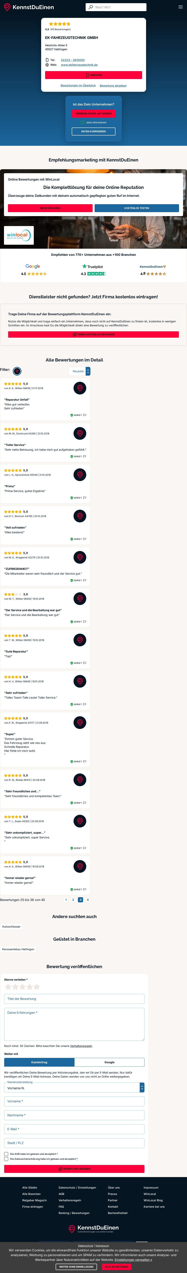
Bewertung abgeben (113, 85)
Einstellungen (87, 1187)
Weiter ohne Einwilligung (76, 1266)
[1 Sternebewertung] (8, 987)
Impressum (151, 1187)
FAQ (61, 1206)
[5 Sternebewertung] (37, 987)
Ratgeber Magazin (34, 1200)
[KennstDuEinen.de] (29, 7)
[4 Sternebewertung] (29, 987)
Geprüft (78, 415)
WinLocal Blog (153, 1200)
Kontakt (113, 1206)
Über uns (114, 1187)
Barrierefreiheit (118, 1213)
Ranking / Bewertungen (74, 1213)
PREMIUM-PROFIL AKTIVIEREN (93, 113)
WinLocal (150, 1194)
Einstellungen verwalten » (133, 1260)
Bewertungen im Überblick (78, 85)
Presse (112, 1194)
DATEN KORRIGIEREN (93, 131)
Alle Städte (29, 1187)
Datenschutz (67, 1187)
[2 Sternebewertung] (15, 987)
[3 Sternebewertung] (22, 987)
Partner (112, 1200)
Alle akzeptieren (116, 1266)
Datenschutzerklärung (27, 1158)
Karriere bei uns (154, 1206)
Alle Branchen (31, 1194)
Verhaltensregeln (81, 1046)
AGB (17, 1153)
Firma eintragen (32, 1206)
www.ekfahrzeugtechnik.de (79, 64)
